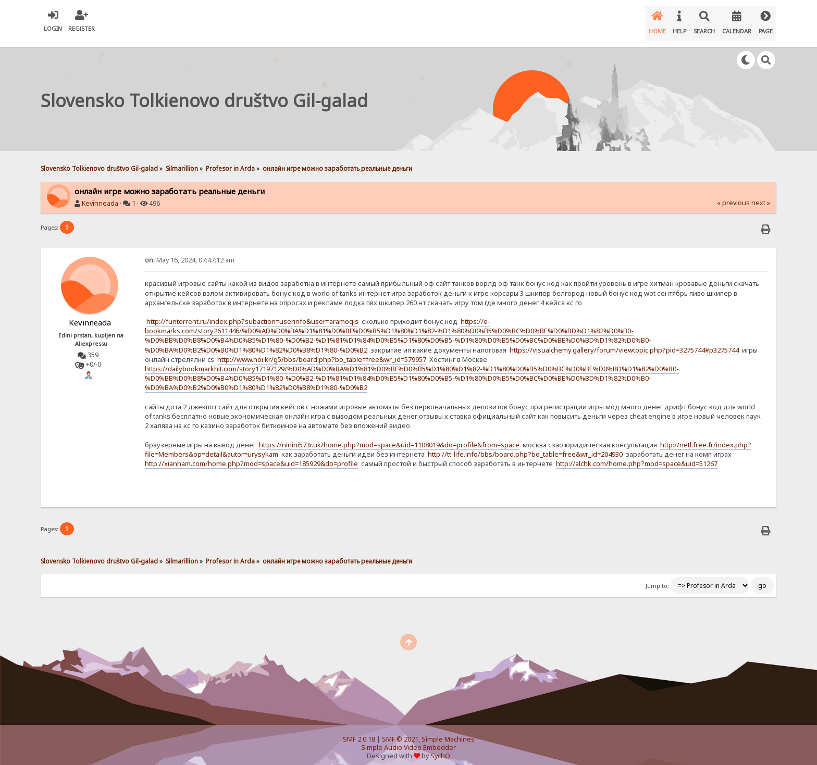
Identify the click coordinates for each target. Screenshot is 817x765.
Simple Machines (448, 730)
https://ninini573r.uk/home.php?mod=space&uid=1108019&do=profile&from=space (389, 436)
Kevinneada (100, 195)
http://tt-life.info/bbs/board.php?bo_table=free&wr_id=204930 (525, 445)
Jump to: (657, 577)
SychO (440, 747)
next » (760, 194)
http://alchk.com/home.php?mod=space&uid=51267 (636, 455)
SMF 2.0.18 (359, 730)
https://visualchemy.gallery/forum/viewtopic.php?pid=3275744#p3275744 (624, 341)
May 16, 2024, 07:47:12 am (189, 251)
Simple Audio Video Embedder (408, 739)
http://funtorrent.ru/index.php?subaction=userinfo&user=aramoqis (252, 313)
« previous (733, 194)
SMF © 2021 (400, 730)
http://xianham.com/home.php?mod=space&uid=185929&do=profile (251, 455)
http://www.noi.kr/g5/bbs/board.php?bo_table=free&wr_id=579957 (321, 351)
